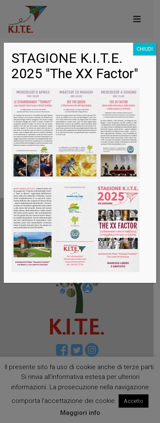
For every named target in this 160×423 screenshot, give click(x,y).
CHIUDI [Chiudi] (145, 49)
